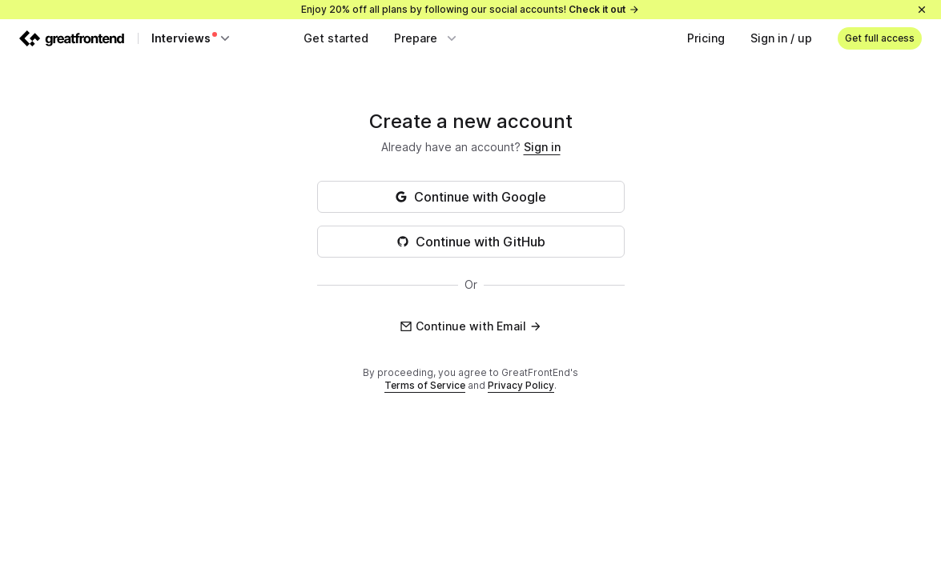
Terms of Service (424, 385)
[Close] (921, 9)
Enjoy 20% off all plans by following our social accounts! (470, 9)
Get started (336, 38)
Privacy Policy (521, 385)
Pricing (706, 38)
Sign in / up (781, 38)
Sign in (542, 147)
